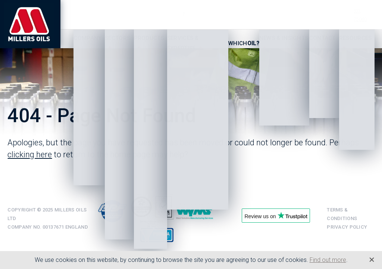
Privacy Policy (347, 227)
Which (243, 43)
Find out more (328, 259)
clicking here (29, 154)
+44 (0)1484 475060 (345, 19)
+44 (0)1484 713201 (339, 10)
